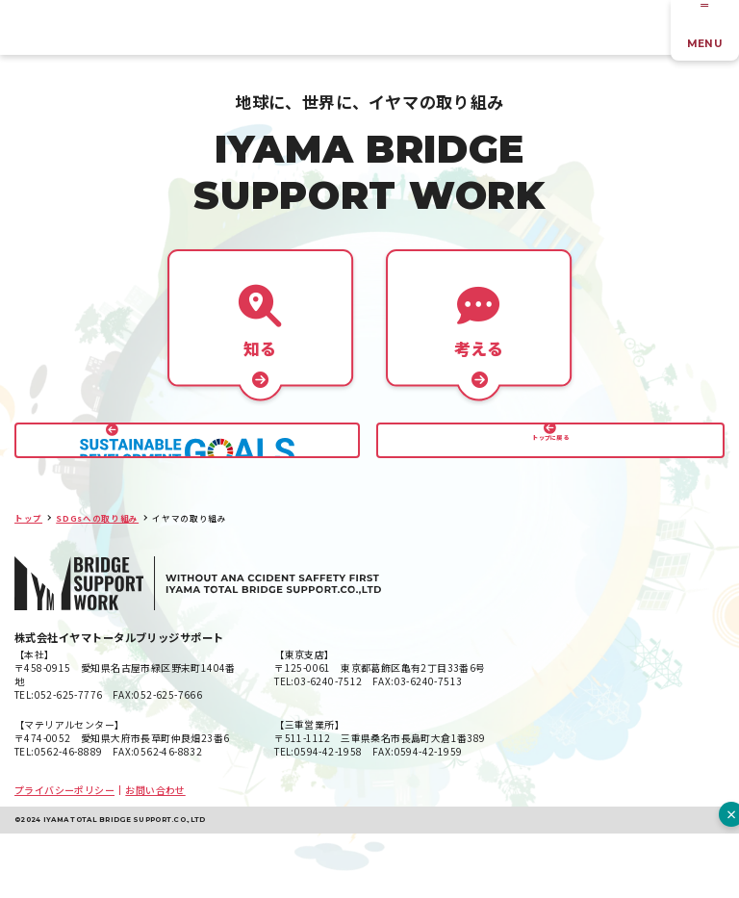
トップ (28, 582)
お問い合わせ (155, 855)
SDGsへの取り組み (97, 582)
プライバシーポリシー (64, 855)
